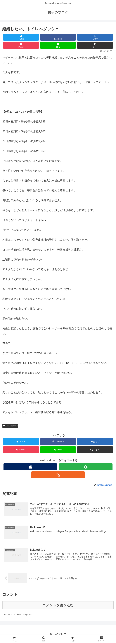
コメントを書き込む (58, 605)
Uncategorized (10, 426)
